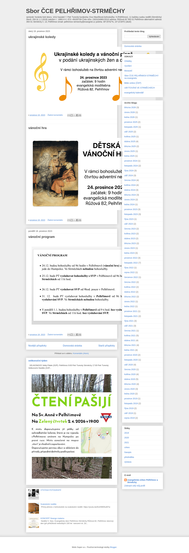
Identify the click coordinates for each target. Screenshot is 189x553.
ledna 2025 (129, 156)
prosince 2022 (130, 258)
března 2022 (130, 296)
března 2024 (130, 195)
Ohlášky (128, 61)
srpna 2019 (129, 418)
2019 (126, 433)
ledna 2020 (129, 393)
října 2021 (128, 321)
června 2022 (130, 282)
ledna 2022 (129, 306)
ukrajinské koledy (42, 37)
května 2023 (130, 233)
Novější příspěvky (37, 345)
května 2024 (130, 185)
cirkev (127, 447)
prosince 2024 (130, 161)
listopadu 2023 (131, 214)
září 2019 (128, 413)
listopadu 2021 (131, 316)
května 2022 (130, 287)
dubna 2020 (129, 379)
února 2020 (129, 389)
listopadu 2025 (131, 127)
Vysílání (128, 66)
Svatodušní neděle (48, 504)
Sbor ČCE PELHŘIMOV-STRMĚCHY (75, 11)
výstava (127, 462)
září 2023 (128, 224)
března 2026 (130, 107)
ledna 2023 (129, 253)
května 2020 (130, 374)
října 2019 (128, 408)
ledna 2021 (129, 350)
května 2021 (130, 335)
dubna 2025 (129, 141)
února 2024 (129, 199)
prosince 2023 (130, 209)
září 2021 (128, 326)
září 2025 (128, 131)
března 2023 (130, 243)
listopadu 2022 (131, 263)
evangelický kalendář (134, 92)
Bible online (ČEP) (132, 83)
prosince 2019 (130, 398)
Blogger (113, 547)
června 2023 (130, 229)
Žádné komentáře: (56, 115)
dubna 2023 (129, 238)
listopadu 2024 (131, 166)
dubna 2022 (129, 292)
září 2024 (128, 175)
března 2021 (130, 345)
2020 (126, 437)
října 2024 (128, 170)
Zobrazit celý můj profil (134, 486)
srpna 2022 (129, 272)
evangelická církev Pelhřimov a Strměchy (142, 481)
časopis (127, 452)
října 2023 (128, 219)
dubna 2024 (129, 190)
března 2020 (130, 384)
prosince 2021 (130, 311)
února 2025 (129, 151)
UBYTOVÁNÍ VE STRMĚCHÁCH (139, 88)
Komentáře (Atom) (81, 353)
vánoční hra (37, 128)
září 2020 (128, 364)
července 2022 (131, 277)
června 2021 (130, 330)
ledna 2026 (129, 117)
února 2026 (129, 112)
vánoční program (41, 237)
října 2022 (128, 267)
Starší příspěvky (106, 345)
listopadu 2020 (131, 360)
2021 (126, 442)
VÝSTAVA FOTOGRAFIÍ (50, 490)
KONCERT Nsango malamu (52, 518)
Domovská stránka (72, 345)
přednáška (129, 457)
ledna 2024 (129, 204)
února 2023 (129, 248)
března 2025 (130, 146)
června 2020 (130, 369)
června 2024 (130, 180)
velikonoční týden (37, 360)
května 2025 (130, 136)
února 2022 (129, 301)
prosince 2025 (130, 122)
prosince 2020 (130, 355)
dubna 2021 (129, 340)
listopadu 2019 (131, 403)
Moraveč (128, 71)
